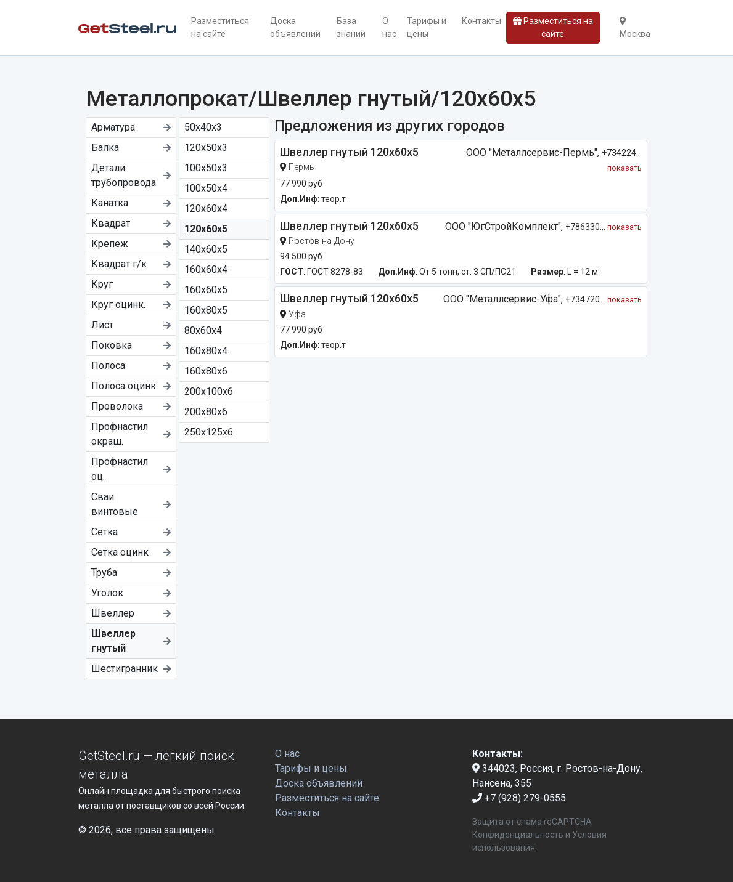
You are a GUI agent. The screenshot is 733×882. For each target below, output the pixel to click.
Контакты (481, 21)
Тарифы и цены (426, 27)
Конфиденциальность (517, 835)
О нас (389, 27)
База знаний (351, 27)
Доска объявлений (295, 27)
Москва (635, 28)
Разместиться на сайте (220, 27)
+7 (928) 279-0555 (519, 798)
